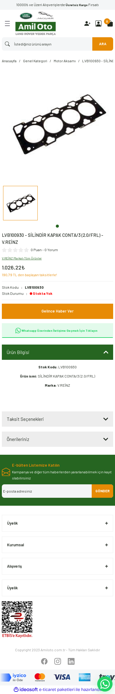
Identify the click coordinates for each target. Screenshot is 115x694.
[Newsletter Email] (57, 491)
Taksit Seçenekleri (25, 419)
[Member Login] (98, 23)
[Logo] (35, 23)
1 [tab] (57, 226)
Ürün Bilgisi (18, 352)
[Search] (57, 44)
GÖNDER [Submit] (102, 491)
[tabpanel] (20, 204)
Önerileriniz (18, 439)
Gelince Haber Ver (57, 311)
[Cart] (110, 23)
